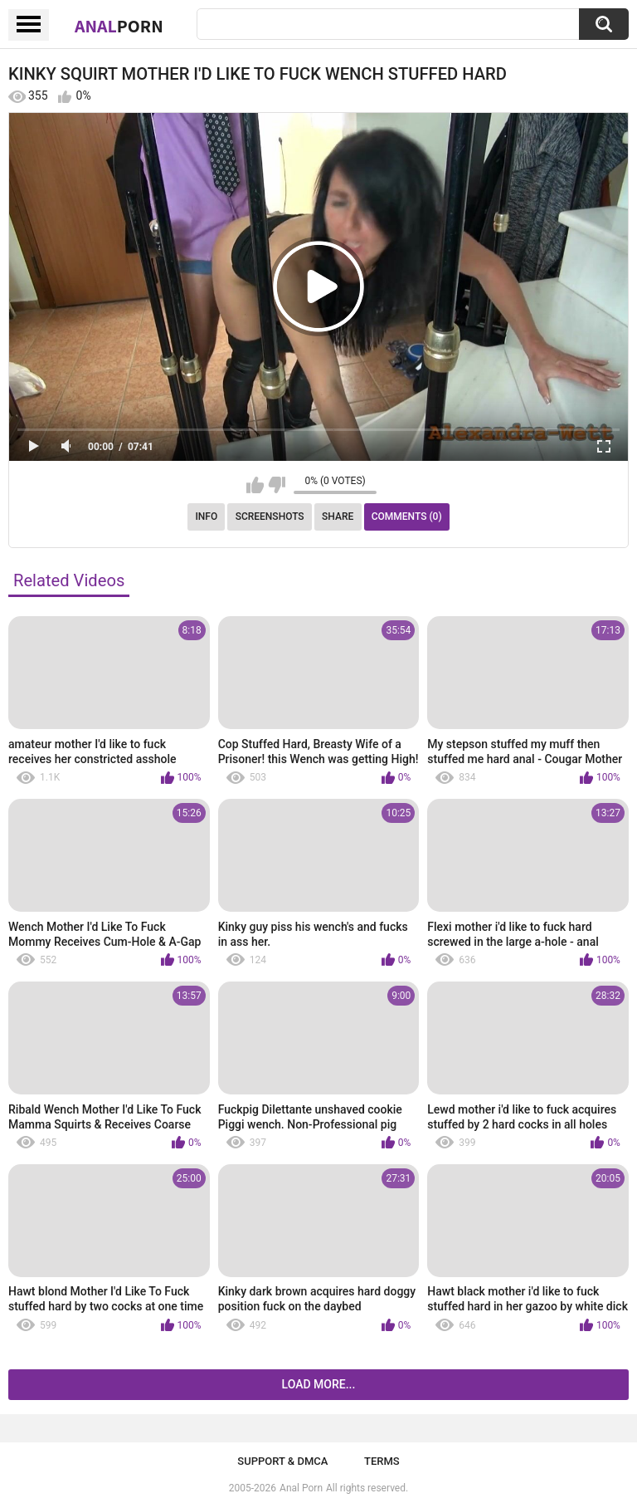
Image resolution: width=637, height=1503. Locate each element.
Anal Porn (301, 1488)
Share (337, 516)
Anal (119, 25)
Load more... (319, 1384)
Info (206, 516)
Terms (382, 1461)
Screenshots (270, 516)
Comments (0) (407, 516)
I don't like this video (276, 485)
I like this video (255, 485)
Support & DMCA (282, 1461)
